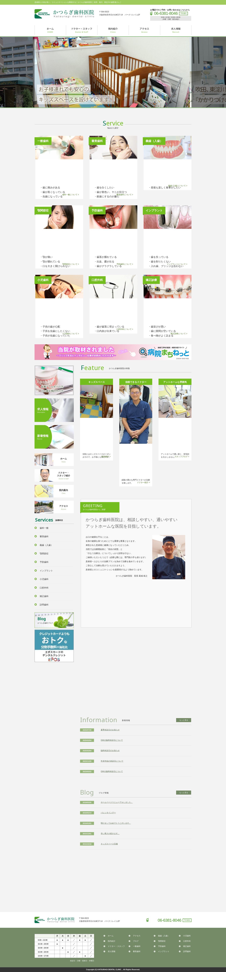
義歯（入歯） (46, 545)
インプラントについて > (177, 264)
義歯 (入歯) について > (177, 186)
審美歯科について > (124, 195)
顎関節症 (44, 553)
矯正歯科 (44, 596)
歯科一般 (44, 528)
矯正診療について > (179, 334)
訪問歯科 (44, 604)
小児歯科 (44, 579)
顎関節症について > (70, 264)
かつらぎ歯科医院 (64, 14)
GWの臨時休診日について (112, 740)
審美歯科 (44, 536)
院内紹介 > (106, 456)
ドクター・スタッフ (116, 946)
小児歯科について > (70, 334)
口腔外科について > (124, 329)
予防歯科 (44, 562)
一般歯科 (136, 946)
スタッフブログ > (181, 456)
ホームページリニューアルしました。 (117, 802)
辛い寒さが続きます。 (110, 833)
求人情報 (111, 951)
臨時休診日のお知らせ (110, 750)
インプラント (46, 570)
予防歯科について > (124, 264)
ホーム (110, 936)
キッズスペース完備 (109, 844)
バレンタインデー (108, 813)
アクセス (136, 936)
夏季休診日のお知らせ (110, 730)
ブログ (136, 941)
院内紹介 (111, 941)
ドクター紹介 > (143, 482)
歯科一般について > (70, 195)
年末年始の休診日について (112, 761)
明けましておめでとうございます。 (116, 823)
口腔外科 (44, 587)
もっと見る (183, 720)
